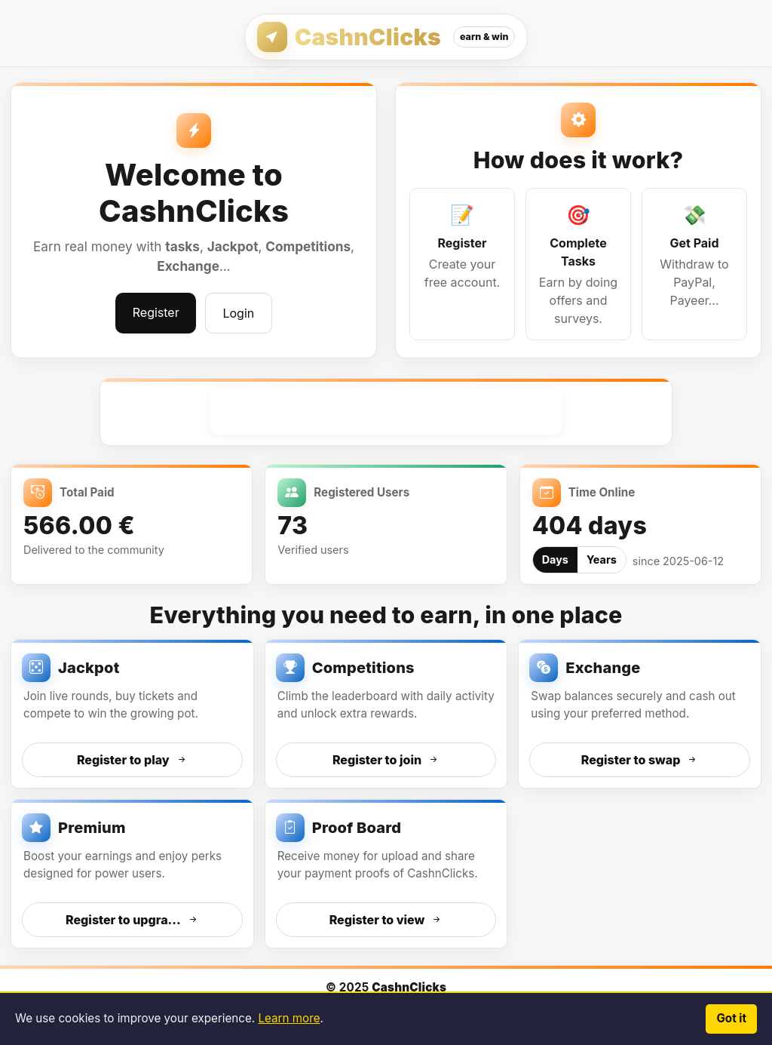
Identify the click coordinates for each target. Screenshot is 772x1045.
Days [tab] (555, 559)
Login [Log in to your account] (238, 313)
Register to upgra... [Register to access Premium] (132, 920)
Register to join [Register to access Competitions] (386, 760)
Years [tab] (602, 559)
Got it (731, 1018)
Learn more (289, 1018)
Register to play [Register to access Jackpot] (132, 760)
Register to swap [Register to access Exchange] (640, 760)
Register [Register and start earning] (156, 312)
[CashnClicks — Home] (386, 37)
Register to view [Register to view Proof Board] (386, 920)
